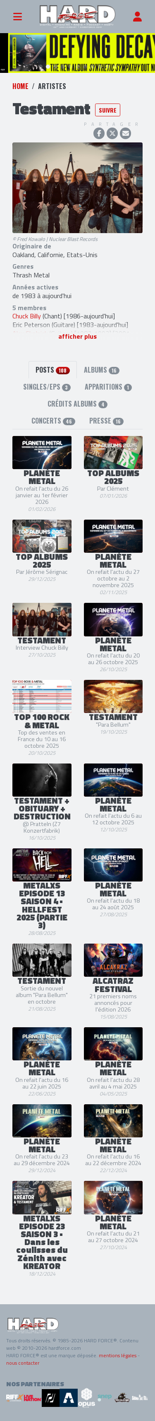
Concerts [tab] (53, 421)
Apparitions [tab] (108, 387)
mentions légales (117, 1355)
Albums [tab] (101, 370)
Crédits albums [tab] (77, 404)
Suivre (108, 110)
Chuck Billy (26, 316)
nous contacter (22, 1363)
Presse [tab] (106, 421)
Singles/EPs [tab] (47, 387)
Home (20, 86)
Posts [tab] (52, 370)
